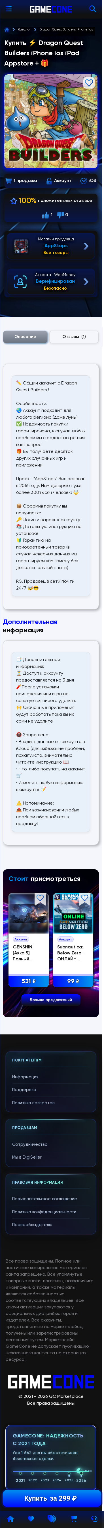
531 (29, 981)
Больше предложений (51, 1000)
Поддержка (24, 1090)
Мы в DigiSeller (27, 1157)
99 (74, 981)
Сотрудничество (30, 1144)
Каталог (24, 29)
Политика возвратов (33, 1103)
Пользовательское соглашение (44, 1199)
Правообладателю (32, 1225)
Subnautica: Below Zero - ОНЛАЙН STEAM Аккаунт (72, 959)
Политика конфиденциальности (44, 1212)
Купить (50, 1498)
